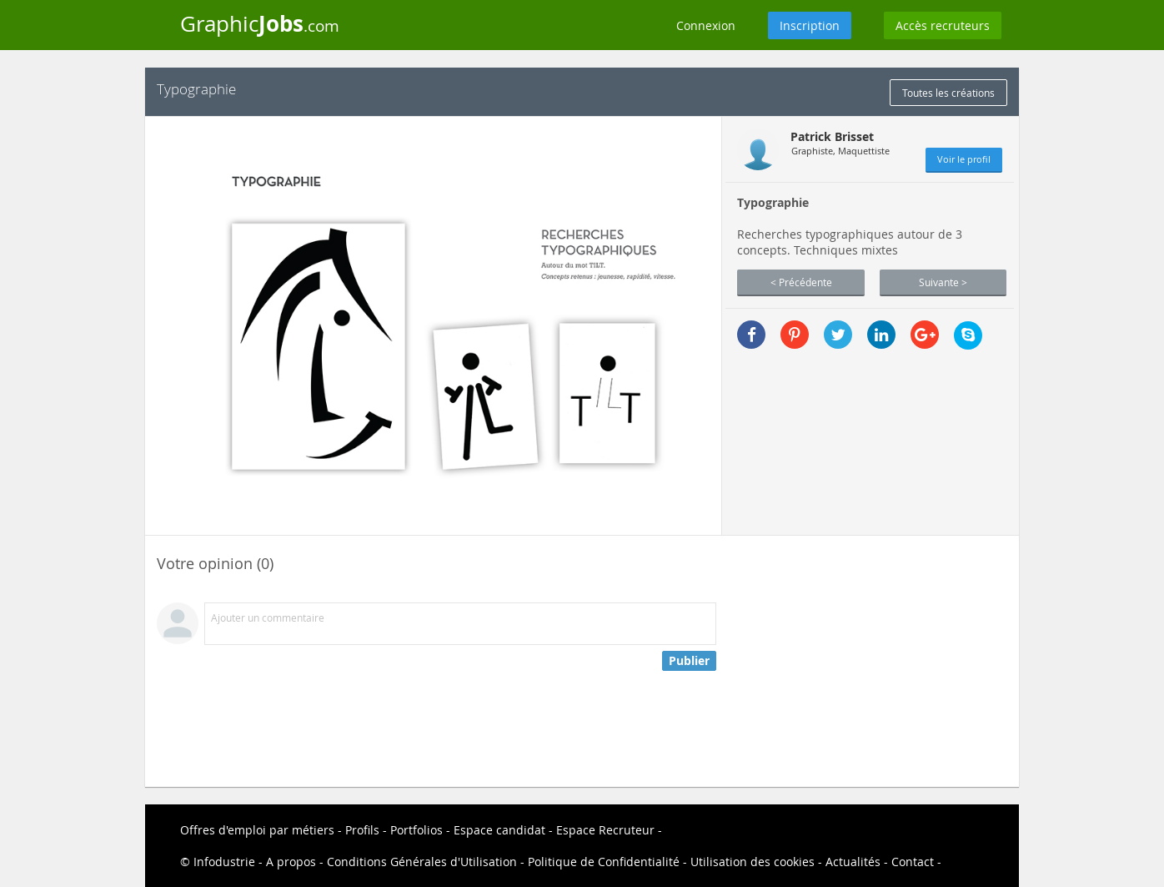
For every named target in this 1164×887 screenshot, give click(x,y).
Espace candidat (499, 830)
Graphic (259, 23)
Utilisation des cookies (752, 861)
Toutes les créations (948, 92)
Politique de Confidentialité (604, 861)
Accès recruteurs (943, 25)
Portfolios (416, 830)
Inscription (810, 25)
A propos (291, 861)
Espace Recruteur (605, 830)
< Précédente (801, 282)
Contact (912, 861)
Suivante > (943, 282)
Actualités (853, 861)
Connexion (705, 25)
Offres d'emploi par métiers (257, 830)
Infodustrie (224, 861)
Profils (362, 830)
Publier (689, 660)
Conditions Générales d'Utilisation (422, 861)
